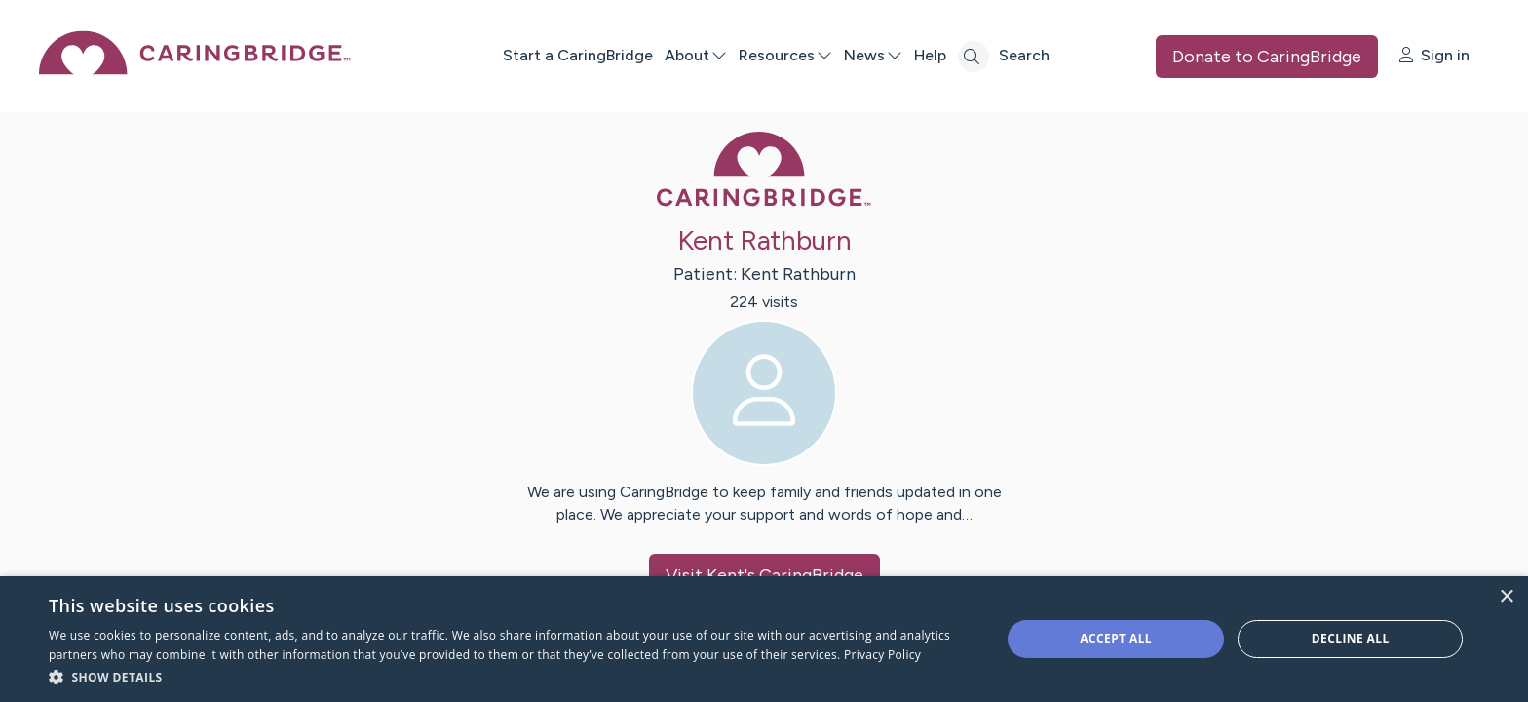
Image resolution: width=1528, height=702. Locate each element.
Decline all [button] (1351, 638)
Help (930, 55)
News (873, 55)
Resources (785, 55)
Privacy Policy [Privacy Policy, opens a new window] (882, 654)
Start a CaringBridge (578, 55)
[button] (511, 676)
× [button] (1506, 597)
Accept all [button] (1116, 638)
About (696, 55)
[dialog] (764, 639)
